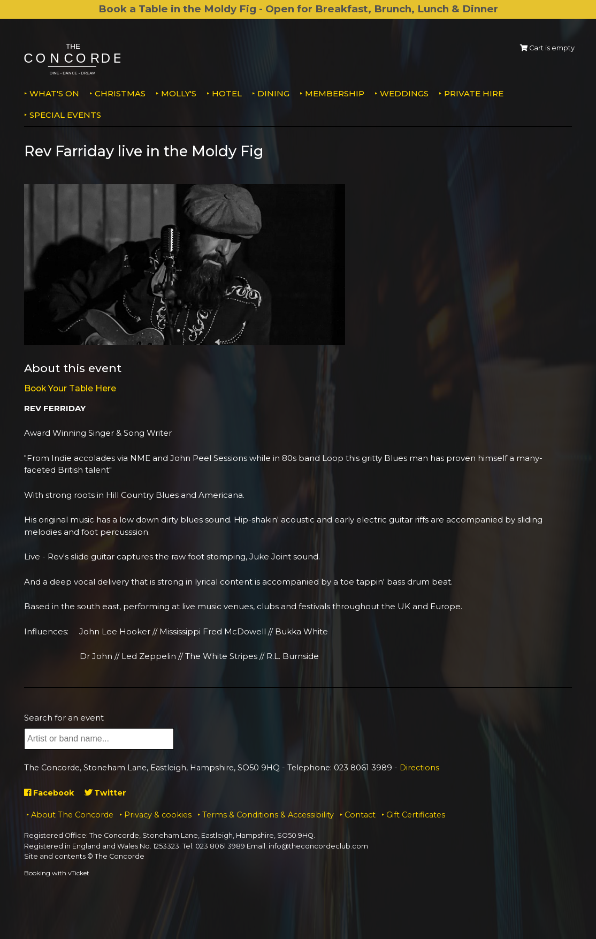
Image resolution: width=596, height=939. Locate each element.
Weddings (404, 93)
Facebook (50, 792)
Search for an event (64, 718)
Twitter (109, 792)
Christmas (120, 93)
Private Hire (473, 93)
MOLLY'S (178, 93)
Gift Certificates (415, 815)
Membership (334, 93)
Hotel (227, 93)
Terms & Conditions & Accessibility (268, 815)
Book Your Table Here (72, 388)
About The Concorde (72, 815)
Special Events (65, 115)
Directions (419, 768)
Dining (273, 93)
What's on (54, 93)
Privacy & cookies (158, 815)
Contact (360, 815)
